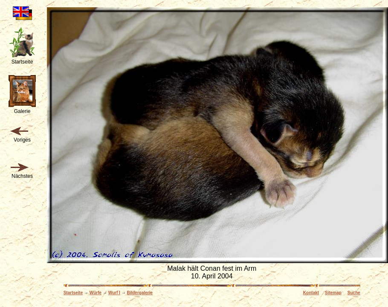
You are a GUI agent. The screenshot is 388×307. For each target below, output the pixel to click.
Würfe (95, 292)
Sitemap (333, 292)
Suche (353, 292)
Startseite (73, 292)
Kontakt (311, 292)
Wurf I (114, 292)
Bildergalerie (140, 292)
